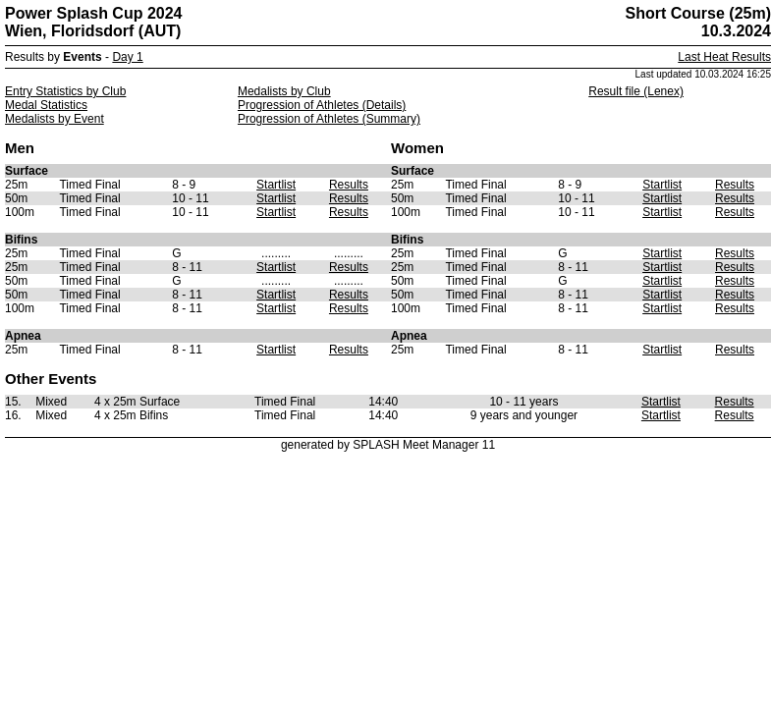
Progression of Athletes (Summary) (329, 119)
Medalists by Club (284, 91)
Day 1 (127, 57)
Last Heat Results (724, 57)
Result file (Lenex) (636, 91)
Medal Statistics (46, 105)
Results (348, 184)
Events (82, 57)
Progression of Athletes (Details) (322, 105)
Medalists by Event (54, 119)
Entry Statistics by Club (65, 91)
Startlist (276, 184)
